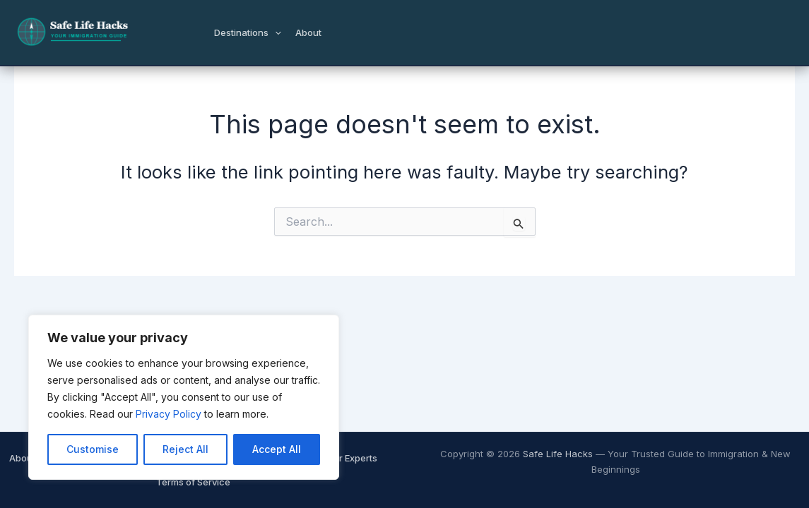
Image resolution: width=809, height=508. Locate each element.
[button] (274, 32)
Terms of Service (193, 482)
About (308, 32)
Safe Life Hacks (558, 453)
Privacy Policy (168, 414)
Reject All (185, 449)
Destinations (247, 32)
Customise (92, 449)
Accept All (276, 449)
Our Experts (351, 458)
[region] (183, 397)
